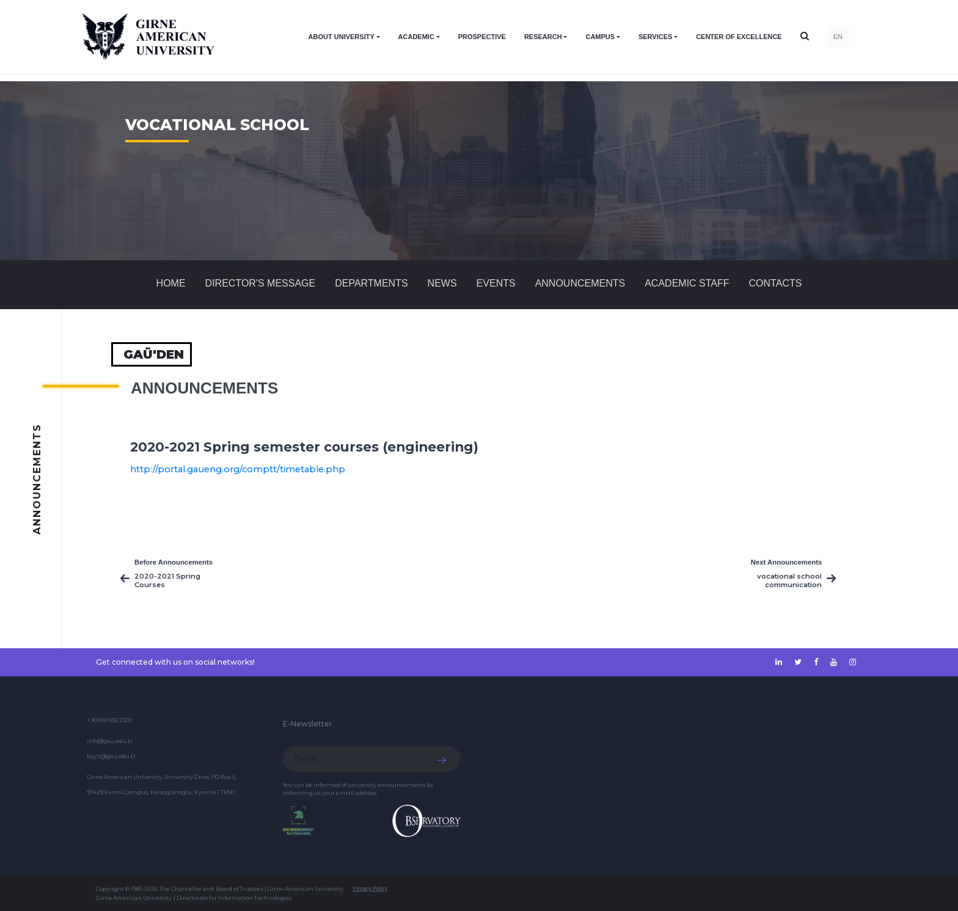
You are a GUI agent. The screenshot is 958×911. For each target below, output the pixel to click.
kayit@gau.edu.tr (111, 756)
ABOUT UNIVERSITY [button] (342, 36)
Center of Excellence (739, 36)
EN (838, 36)
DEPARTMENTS (371, 283)
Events (496, 283)
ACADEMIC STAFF (687, 283)
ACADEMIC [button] (416, 36)
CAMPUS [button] (600, 36)
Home (171, 283)
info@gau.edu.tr (110, 740)
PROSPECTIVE (482, 36)
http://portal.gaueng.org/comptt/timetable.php (237, 469)
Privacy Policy (370, 888)
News (442, 283)
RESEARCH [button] (543, 36)
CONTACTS (775, 283)
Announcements (580, 283)
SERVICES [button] (655, 36)
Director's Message (260, 283)
